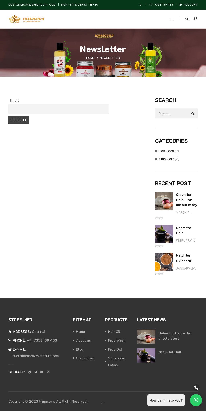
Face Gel (115, 349)
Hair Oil (114, 331)
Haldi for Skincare (183, 258)
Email (14, 100)
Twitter (35, 372)
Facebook (29, 372)
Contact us (85, 358)
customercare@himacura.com (32, 4)
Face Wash (117, 340)
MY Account (188, 4)
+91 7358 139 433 (161, 4)
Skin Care (166, 158)
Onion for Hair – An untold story (186, 199)
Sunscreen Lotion (116, 361)
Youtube (41, 372)
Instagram (47, 372)
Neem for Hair (170, 351)
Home (90, 58)
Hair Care (166, 150)
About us (83, 340)
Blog (79, 349)
